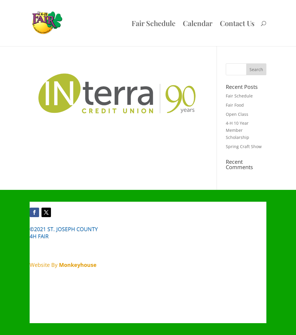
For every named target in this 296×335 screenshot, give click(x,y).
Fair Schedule (153, 24)
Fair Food (235, 105)
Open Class (237, 114)
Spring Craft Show (244, 146)
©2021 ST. (42, 229)
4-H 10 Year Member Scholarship (237, 130)
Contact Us (237, 24)
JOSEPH (65, 229)
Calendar (197, 24)
